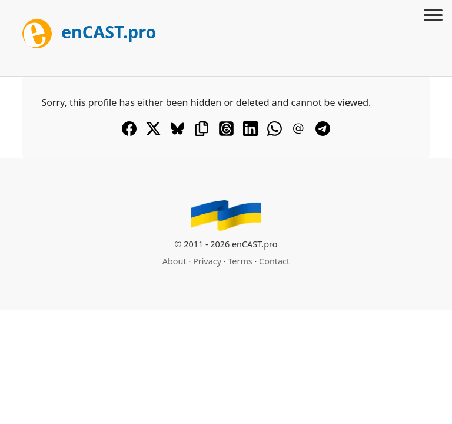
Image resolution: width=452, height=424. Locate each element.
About (174, 261)
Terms (240, 261)
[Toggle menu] (433, 16)
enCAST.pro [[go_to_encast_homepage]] (89, 31)
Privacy (207, 261)
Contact (274, 261)
